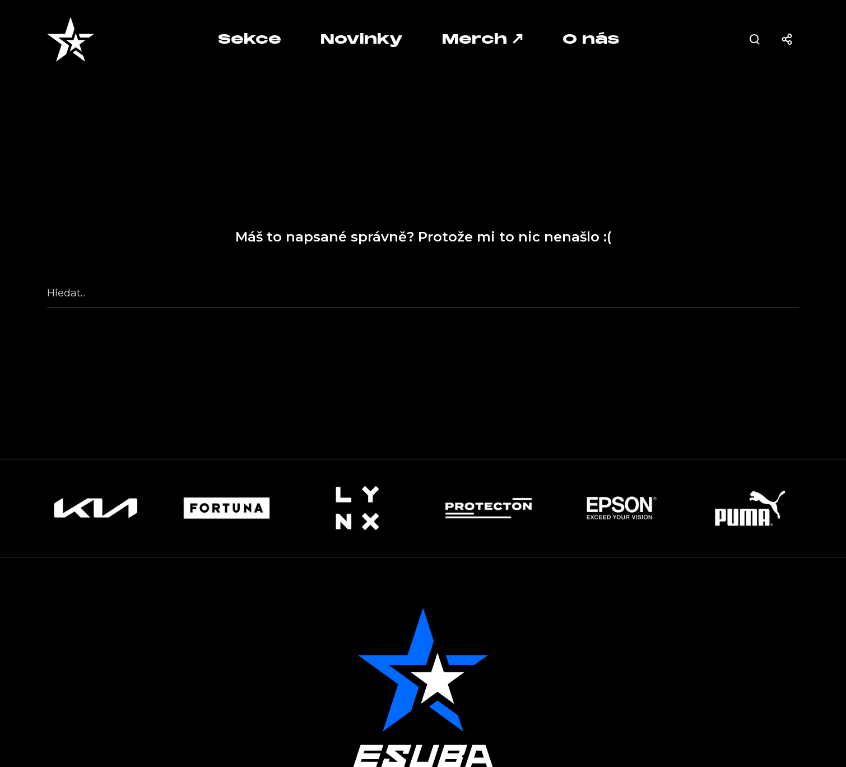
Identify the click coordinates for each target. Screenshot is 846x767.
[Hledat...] (423, 294)
